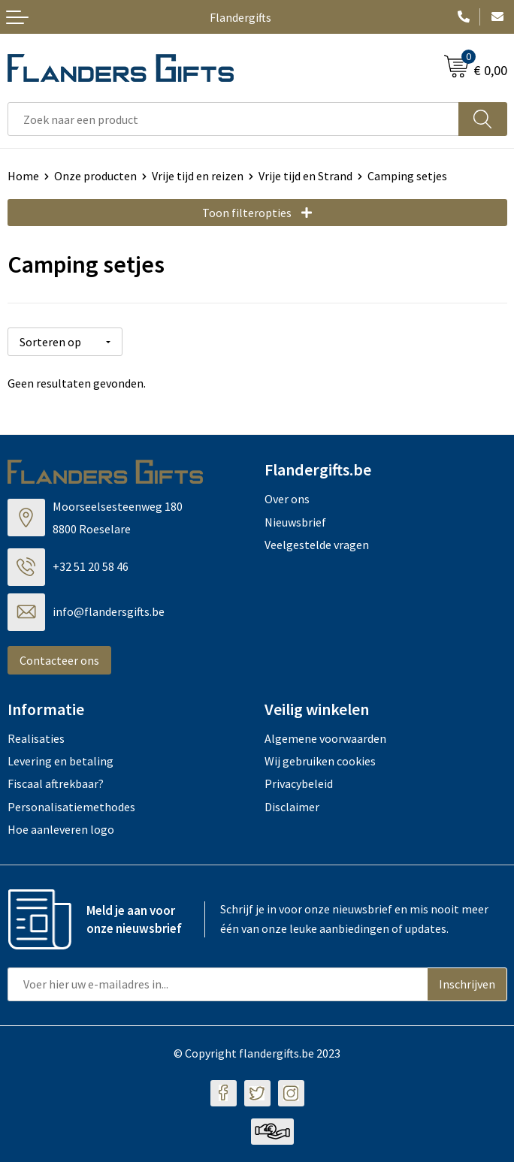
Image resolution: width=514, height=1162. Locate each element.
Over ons (287, 498)
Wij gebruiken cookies (320, 760)
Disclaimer (292, 806)
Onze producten (95, 175)
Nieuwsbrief (295, 521)
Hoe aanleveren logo (61, 829)
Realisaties (36, 737)
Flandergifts (240, 17)
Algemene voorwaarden (325, 737)
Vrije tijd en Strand (305, 175)
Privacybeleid (299, 783)
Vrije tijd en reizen (197, 175)
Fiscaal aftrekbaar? (56, 783)
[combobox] (233, 119)
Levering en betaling (60, 760)
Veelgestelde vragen (317, 544)
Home (23, 175)
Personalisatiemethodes (71, 806)
